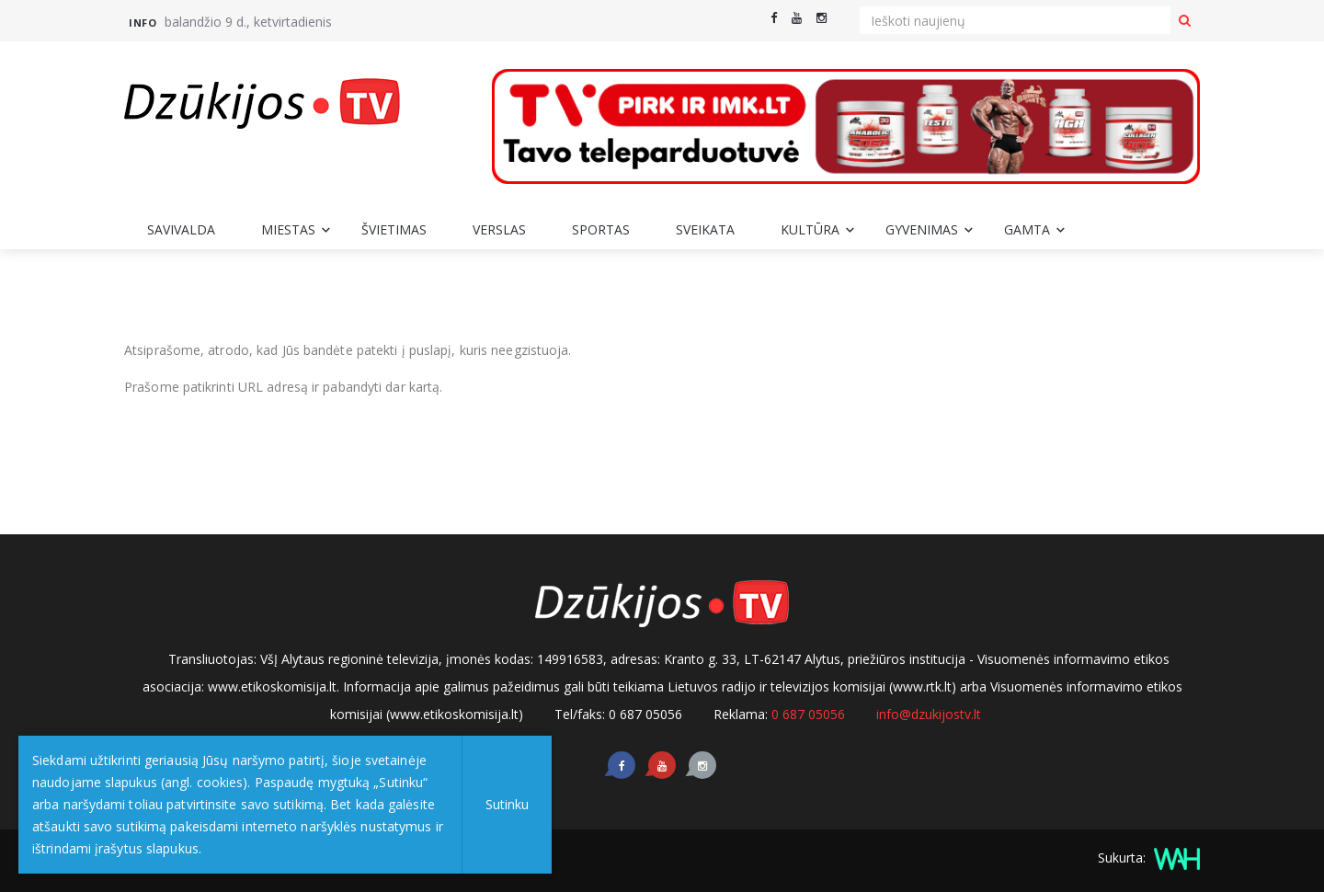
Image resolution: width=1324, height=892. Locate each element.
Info (142, 22)
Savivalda (181, 229)
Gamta (1027, 229)
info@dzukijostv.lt (928, 714)
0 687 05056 (808, 714)
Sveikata (705, 229)
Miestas (288, 229)
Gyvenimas (921, 229)
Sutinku (507, 804)
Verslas (499, 229)
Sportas (601, 229)
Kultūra (810, 229)
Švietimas (394, 229)
